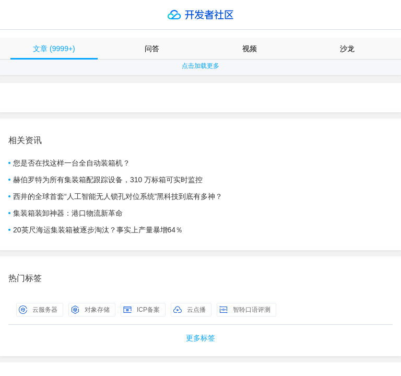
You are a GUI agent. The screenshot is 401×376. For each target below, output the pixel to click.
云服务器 (38, 310)
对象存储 (90, 310)
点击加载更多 (200, 65)
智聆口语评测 (244, 310)
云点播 (189, 310)
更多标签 (200, 338)
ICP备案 (141, 310)
